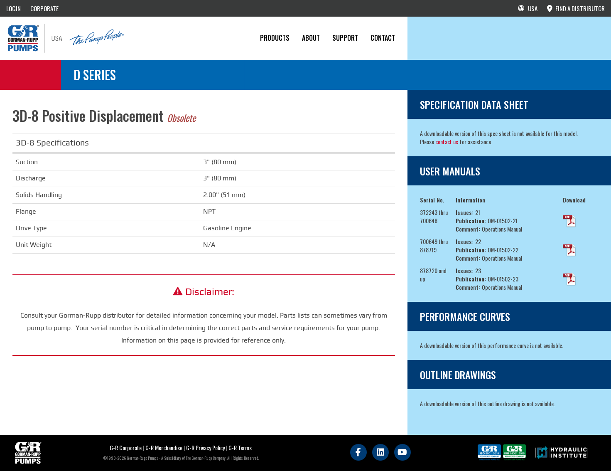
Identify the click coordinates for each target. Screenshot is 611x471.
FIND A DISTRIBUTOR (576, 8)
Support (345, 38)
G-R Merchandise (163, 447)
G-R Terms (240, 447)
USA (527, 8)
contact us (446, 141)
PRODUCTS (275, 38)
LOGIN (13, 8)
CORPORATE (44, 8)
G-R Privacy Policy (205, 447)
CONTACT (383, 38)
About (311, 38)
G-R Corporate (126, 447)
